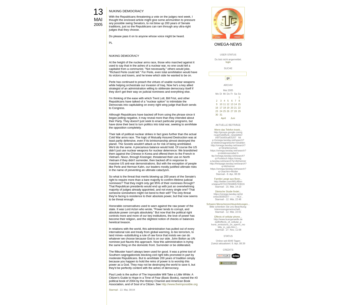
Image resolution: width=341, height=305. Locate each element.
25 (224, 111)
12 (228, 104)
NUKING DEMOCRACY (126, 11)
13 (98, 12)
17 (221, 107)
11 (224, 104)
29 (239, 111)
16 (216, 107)
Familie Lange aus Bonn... (228, 179)
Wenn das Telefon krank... (228, 129)
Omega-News (228, 44)
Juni (233, 118)
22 (239, 107)
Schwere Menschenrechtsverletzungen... (228, 204)
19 (228, 107)
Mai (98, 19)
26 (228, 111)
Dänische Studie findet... (228, 191)
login (228, 62)
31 (221, 114)
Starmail (113, 289)
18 (224, 107)
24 (221, 111)
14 (235, 104)
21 (235, 107)
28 (235, 111)
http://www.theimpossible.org (179, 284)
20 (232, 107)
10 (221, 104)
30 (216, 114)
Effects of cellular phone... (228, 216)
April (223, 118)
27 (232, 111)
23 (216, 111)
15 (239, 104)
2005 (98, 24)
